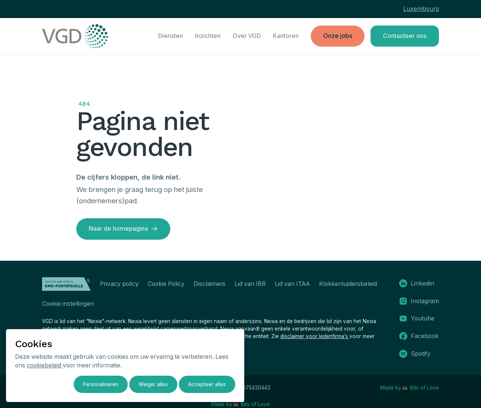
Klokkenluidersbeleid (348, 283)
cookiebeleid (45, 365)
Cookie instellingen (68, 303)
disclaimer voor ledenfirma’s (314, 336)
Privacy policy (119, 283)
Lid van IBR (250, 283)
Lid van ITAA (292, 283)
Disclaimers (209, 283)
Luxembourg (421, 8)
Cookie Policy (166, 283)
